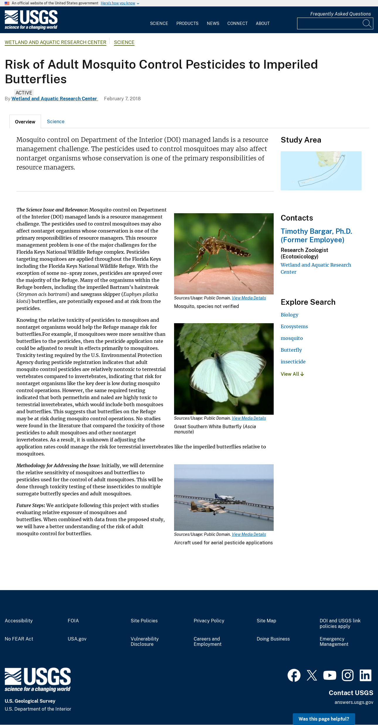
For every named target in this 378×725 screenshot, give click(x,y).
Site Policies (144, 621)
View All (292, 374)
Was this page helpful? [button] (324, 719)
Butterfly (291, 350)
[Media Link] (224, 254)
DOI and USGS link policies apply (340, 623)
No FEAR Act (19, 639)
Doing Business (273, 639)
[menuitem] (159, 20)
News (213, 23)
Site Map (266, 621)
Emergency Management (334, 641)
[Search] (367, 23)
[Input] (335, 23)
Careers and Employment (208, 641)
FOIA (73, 621)
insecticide (293, 362)
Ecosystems (294, 326)
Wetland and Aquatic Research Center (55, 42)
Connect (237, 23)
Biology (289, 315)
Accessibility (19, 621)
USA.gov (77, 639)
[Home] (31, 28)
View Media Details (249, 298)
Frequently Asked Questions (340, 14)
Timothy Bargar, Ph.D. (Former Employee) (316, 235)
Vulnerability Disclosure (145, 641)
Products (187, 23)
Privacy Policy (209, 621)
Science (159, 23)
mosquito (292, 338)
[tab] (25, 121)
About (263, 23)
